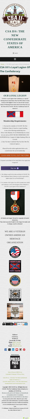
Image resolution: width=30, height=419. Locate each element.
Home (2, 64)
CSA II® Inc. (6, 377)
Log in (16, 53)
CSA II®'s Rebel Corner (9, 381)
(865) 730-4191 (17, 342)
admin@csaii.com (17, 346)
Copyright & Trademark (11, 374)
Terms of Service (12, 372)
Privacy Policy (21, 374)
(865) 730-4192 (16, 344)
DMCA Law (19, 372)
